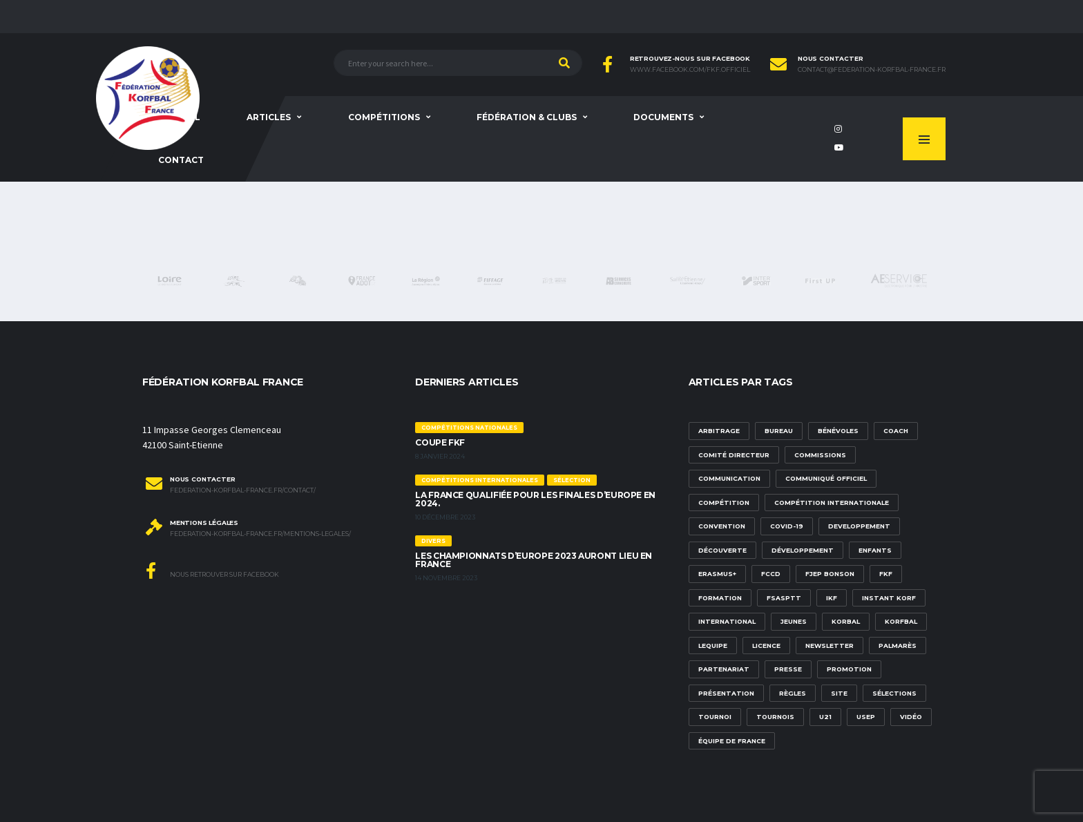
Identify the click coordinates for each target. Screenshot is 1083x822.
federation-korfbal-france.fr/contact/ (243, 490)
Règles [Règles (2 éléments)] (792, 693)
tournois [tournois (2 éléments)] (775, 716)
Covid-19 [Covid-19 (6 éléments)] (786, 526)
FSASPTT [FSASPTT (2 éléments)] (784, 598)
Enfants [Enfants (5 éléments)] (875, 550)
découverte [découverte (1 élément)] (722, 550)
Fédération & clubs (527, 117)
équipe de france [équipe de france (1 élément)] (731, 741)
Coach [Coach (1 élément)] (895, 430)
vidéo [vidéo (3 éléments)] (911, 716)
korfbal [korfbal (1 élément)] (901, 621)
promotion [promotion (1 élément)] (849, 669)
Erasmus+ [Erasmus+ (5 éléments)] (717, 573)
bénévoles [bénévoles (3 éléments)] (838, 430)
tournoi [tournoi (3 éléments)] (714, 716)
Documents (663, 117)
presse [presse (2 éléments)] (788, 669)
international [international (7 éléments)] (727, 621)
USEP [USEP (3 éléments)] (865, 716)
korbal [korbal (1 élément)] (846, 621)
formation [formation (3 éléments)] (720, 598)
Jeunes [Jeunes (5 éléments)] (793, 621)
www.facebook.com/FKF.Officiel (690, 69)
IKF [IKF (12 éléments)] (831, 598)
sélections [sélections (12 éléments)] (894, 693)
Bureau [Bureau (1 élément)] (779, 430)
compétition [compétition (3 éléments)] (723, 502)
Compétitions (384, 117)
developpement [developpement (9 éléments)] (859, 526)
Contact (181, 160)
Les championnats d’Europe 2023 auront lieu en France (533, 560)
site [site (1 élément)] (839, 693)
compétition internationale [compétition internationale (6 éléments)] (831, 502)
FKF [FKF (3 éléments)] (885, 573)
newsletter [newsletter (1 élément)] (829, 645)
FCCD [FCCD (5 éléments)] (770, 573)
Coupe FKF (440, 442)
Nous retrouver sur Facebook (212, 570)
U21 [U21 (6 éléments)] (825, 716)
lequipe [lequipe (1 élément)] (712, 645)
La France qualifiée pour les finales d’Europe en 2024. (535, 499)
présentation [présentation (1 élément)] (726, 693)
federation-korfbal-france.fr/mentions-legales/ (260, 534)
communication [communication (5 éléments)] (729, 478)
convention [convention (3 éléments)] (721, 526)
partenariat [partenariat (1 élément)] (723, 669)
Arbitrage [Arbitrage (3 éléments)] (719, 430)
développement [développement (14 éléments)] (802, 550)
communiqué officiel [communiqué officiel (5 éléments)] (826, 478)
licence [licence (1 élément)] (766, 645)
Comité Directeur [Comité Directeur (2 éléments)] (733, 455)
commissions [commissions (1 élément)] (820, 455)
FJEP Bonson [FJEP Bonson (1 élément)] (829, 573)
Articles (269, 117)
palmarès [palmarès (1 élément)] (898, 645)
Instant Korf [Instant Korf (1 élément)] (889, 598)
